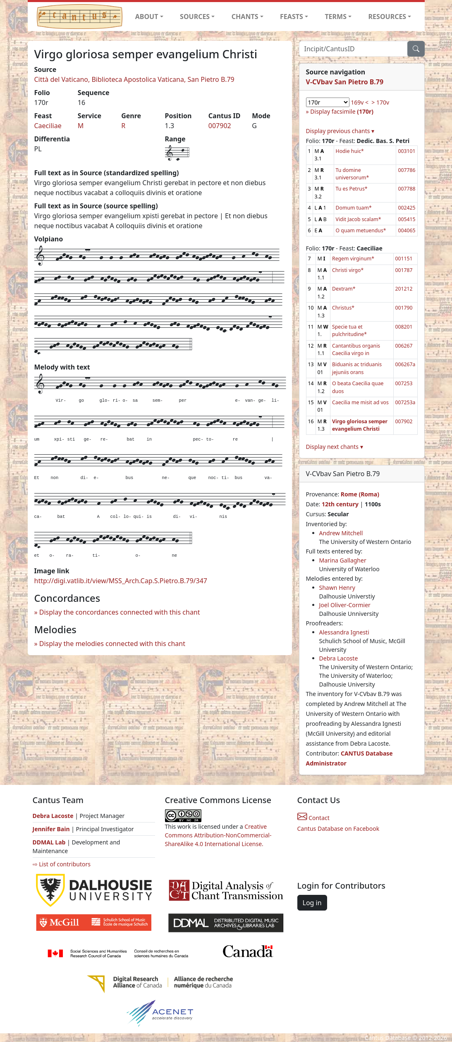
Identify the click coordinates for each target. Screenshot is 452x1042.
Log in (312, 902)
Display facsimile (341, 111)
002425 (406, 207)
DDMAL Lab (49, 842)
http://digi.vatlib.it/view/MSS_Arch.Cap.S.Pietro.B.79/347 (120, 580)
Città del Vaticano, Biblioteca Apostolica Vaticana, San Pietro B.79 (134, 79)
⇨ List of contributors (62, 864)
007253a (405, 402)
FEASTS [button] (291, 16)
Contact (313, 818)
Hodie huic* (350, 151)
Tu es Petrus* (352, 188)
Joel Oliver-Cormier (345, 605)
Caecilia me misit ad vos (360, 402)
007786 (406, 170)
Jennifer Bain (52, 829)
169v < (359, 102)
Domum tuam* (354, 207)
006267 (404, 345)
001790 (404, 307)
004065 (406, 230)
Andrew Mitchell (341, 533)
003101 (406, 151)
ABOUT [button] (146, 16)
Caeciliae (48, 125)
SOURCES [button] (195, 16)
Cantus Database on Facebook (338, 828)
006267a (405, 364)
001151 (404, 258)
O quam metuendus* (361, 230)
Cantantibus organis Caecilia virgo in (356, 349)
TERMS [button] (336, 16)
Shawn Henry (337, 587)
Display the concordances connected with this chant (119, 612)
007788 (406, 188)
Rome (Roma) (360, 494)
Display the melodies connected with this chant (112, 643)
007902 (219, 125)
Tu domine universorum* (352, 174)
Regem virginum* (353, 258)
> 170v (380, 102)
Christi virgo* (348, 270)
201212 (404, 288)
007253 (404, 383)
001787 (404, 270)
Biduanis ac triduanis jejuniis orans (357, 368)
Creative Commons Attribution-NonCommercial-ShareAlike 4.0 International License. (218, 835)
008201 (404, 326)
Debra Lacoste (338, 658)
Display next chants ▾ (334, 447)
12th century (340, 504)
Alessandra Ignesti (344, 632)
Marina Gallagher (342, 560)
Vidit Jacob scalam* (358, 219)
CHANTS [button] (245, 16)
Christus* (343, 307)
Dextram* (343, 288)
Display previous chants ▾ (340, 131)
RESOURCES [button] (387, 16)
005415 (406, 219)
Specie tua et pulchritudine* (349, 330)
